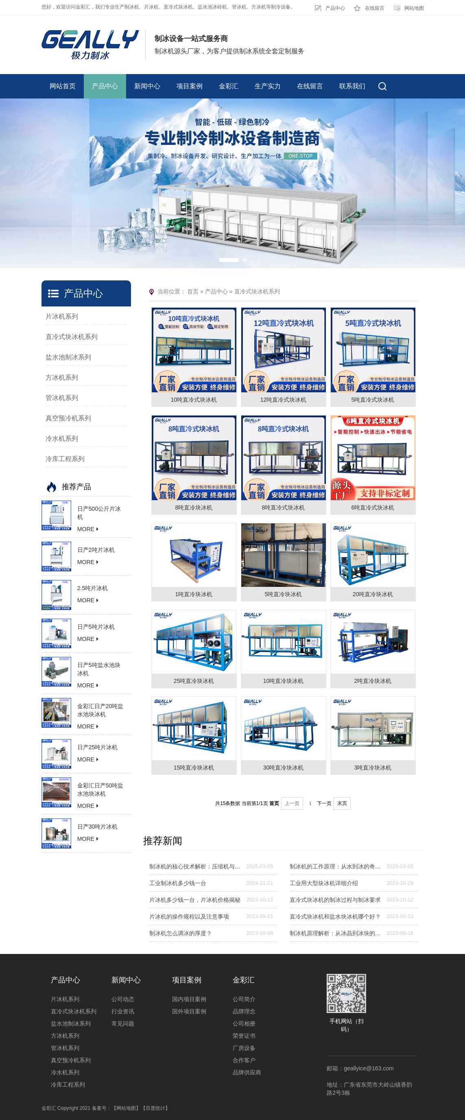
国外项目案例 (189, 1011)
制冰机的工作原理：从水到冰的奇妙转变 (335, 866)
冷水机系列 (62, 438)
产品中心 (335, 8)
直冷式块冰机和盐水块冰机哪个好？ (335, 916)
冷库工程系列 (65, 458)
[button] (229, 260)
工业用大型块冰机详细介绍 (324, 883)
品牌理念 (244, 1011)
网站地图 (414, 8)
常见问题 (122, 1023)
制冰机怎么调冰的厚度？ (180, 933)
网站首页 (63, 86)
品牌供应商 (247, 1072)
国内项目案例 (189, 999)
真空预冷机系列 (68, 418)
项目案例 (190, 86)
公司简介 (244, 999)
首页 (193, 291)
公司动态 (122, 999)
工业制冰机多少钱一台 (177, 883)
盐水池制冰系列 (68, 357)
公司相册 (244, 1023)
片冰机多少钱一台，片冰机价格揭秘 (194, 900)
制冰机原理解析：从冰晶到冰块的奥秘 (335, 933)
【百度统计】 (155, 1108)
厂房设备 (244, 1048)
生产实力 (268, 86)
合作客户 (244, 1060)
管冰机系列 (62, 397)
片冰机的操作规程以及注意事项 (189, 916)
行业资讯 (122, 1011)
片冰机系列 (62, 316)
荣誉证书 (244, 1035)
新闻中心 (147, 86)
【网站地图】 (126, 1108)
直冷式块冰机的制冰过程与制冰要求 (335, 900)
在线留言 (374, 8)
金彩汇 (228, 86)
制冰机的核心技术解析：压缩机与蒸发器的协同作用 (195, 866)
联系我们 (352, 86)
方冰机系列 (62, 377)
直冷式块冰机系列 (72, 336)
